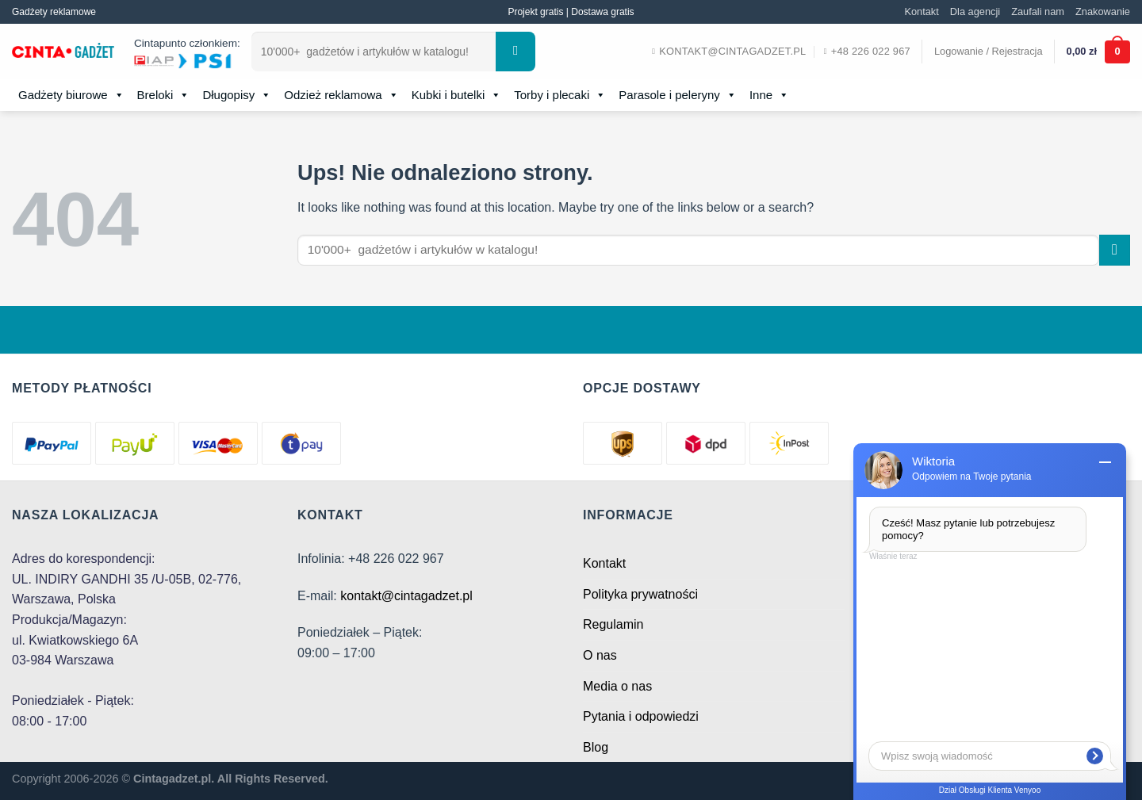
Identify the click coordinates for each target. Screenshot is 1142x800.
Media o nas (617, 686)
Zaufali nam (1037, 11)
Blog (595, 747)
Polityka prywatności (640, 594)
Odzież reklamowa (341, 95)
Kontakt (921, 11)
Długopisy (236, 95)
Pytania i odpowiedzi (641, 716)
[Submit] (515, 51)
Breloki (163, 95)
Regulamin (613, 624)
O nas (600, 655)
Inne (769, 95)
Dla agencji (975, 11)
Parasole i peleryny (678, 95)
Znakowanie (1102, 11)
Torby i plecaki (560, 95)
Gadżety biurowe (71, 95)
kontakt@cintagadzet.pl (406, 596)
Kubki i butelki (457, 95)
